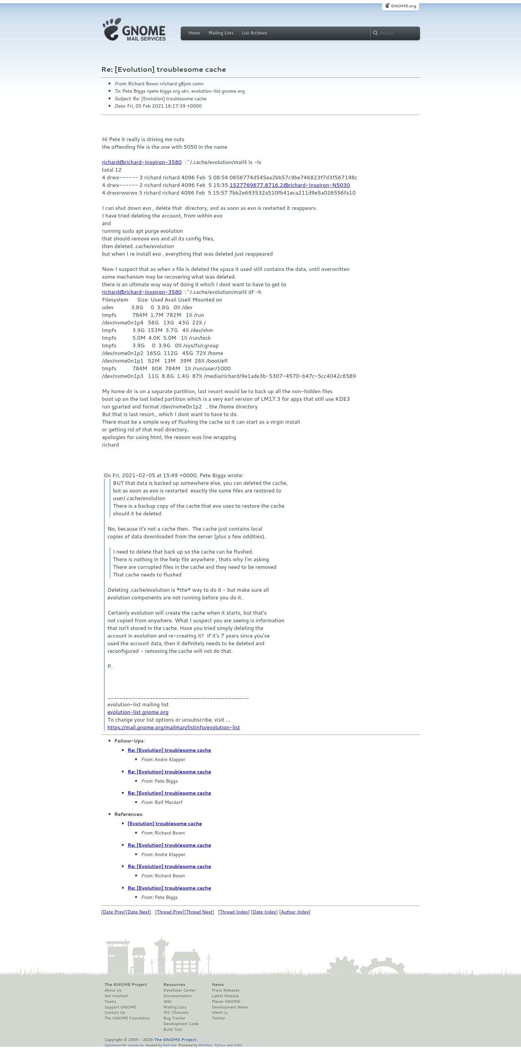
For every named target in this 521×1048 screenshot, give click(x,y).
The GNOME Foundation (127, 1018)
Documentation (177, 996)
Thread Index (234, 912)
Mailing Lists (221, 33)
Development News (230, 1007)
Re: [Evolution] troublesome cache (169, 750)
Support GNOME (120, 1007)
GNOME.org (403, 6)
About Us (113, 990)
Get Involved (116, 996)
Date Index (264, 912)
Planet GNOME (226, 1001)
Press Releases (225, 990)
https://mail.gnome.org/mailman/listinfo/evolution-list (173, 727)
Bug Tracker (174, 1018)
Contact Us (114, 1012)
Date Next (138, 912)
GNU (238, 1044)
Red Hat (169, 1044)
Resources (174, 984)
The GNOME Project (125, 984)
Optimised (112, 1044)
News (218, 984)
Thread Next (199, 912)
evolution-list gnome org (137, 712)
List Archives (254, 33)
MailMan (205, 1044)
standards (136, 1044)
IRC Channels (176, 1012)
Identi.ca (220, 1012)
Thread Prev (170, 912)
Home (194, 33)
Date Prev (113, 912)
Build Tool (172, 1029)
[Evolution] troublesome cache (165, 823)
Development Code (181, 1023)
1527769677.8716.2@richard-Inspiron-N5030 (290, 185)
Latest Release (225, 996)
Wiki (167, 1001)
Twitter (218, 1018)
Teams (110, 1001)
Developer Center (179, 990)
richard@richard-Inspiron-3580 (142, 162)
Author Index (295, 912)
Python (220, 1044)
